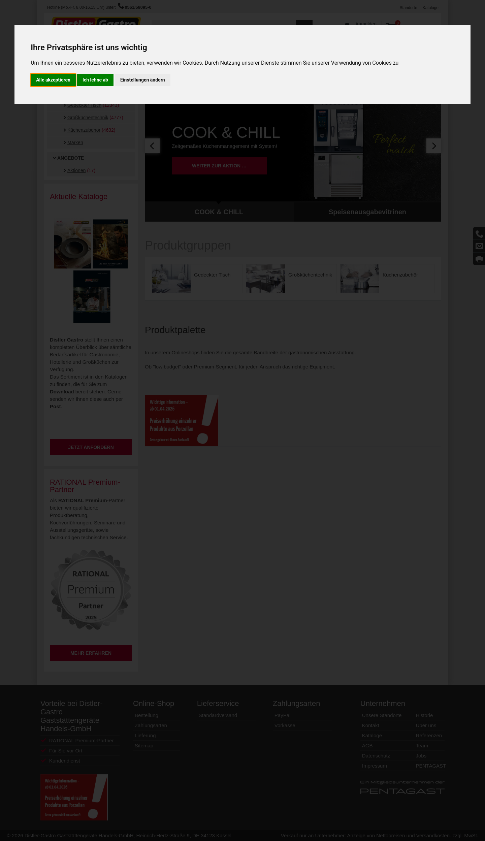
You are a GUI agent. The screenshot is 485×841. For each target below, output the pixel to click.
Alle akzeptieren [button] (53, 80)
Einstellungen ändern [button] (142, 80)
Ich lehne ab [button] (95, 80)
